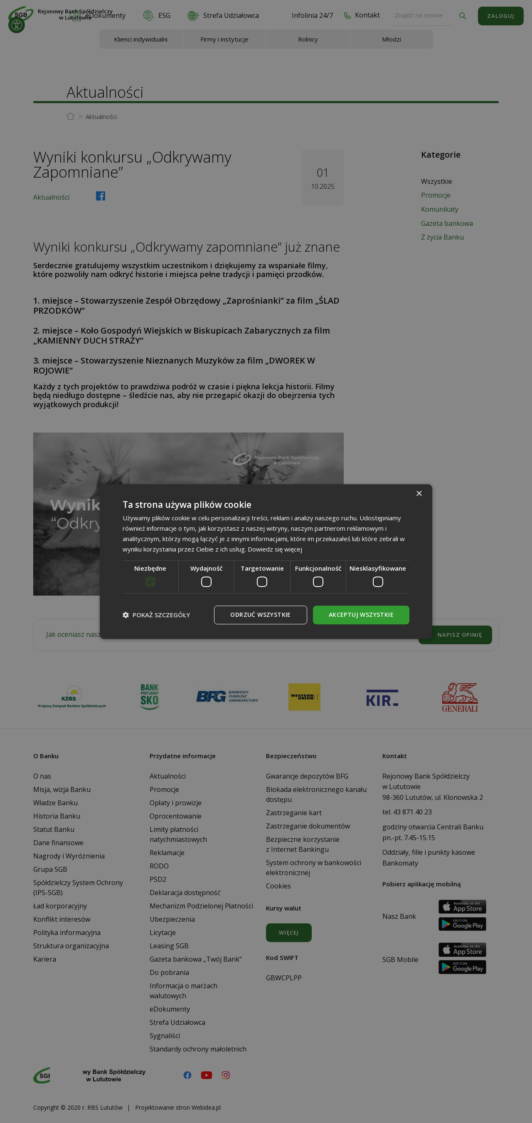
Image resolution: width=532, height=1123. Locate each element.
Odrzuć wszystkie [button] (260, 614)
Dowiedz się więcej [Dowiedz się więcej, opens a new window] (275, 549)
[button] (156, 614)
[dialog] (266, 561)
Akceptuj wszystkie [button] (361, 614)
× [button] (419, 494)
